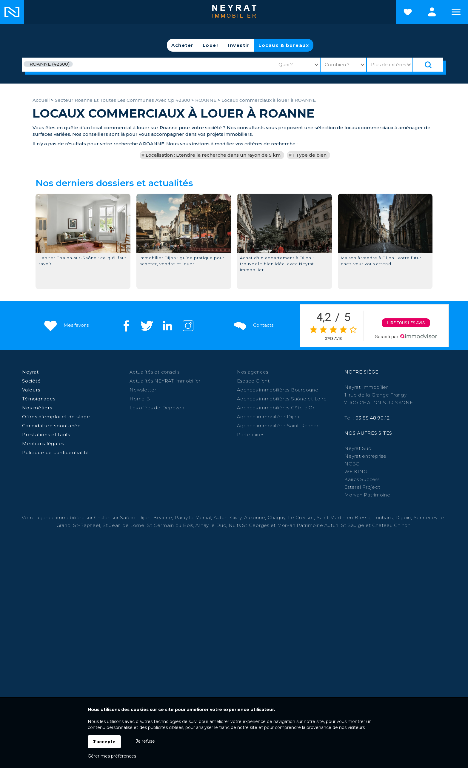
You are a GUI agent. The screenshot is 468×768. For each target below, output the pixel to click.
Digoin (403, 517)
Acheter (182, 45)
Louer (211, 45)
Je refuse (145, 741)
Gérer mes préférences (112, 756)
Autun (221, 517)
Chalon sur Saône (115, 517)
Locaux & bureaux (283, 45)
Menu (456, 12)
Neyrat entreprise (365, 456)
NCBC (351, 464)
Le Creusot (301, 517)
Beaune (162, 517)
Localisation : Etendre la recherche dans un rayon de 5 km (213, 155)
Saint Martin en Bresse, (344, 517)
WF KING (355, 471)
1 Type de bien (310, 155)
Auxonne (254, 517)
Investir (239, 45)
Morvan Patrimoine (367, 495)
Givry (236, 517)
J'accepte (104, 741)
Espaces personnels (432, 12)
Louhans (383, 517)
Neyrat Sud (358, 448)
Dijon (144, 517)
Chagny (277, 517)
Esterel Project (362, 487)
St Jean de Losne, (125, 525)
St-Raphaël (86, 525)
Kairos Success (362, 479)
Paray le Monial (193, 517)
